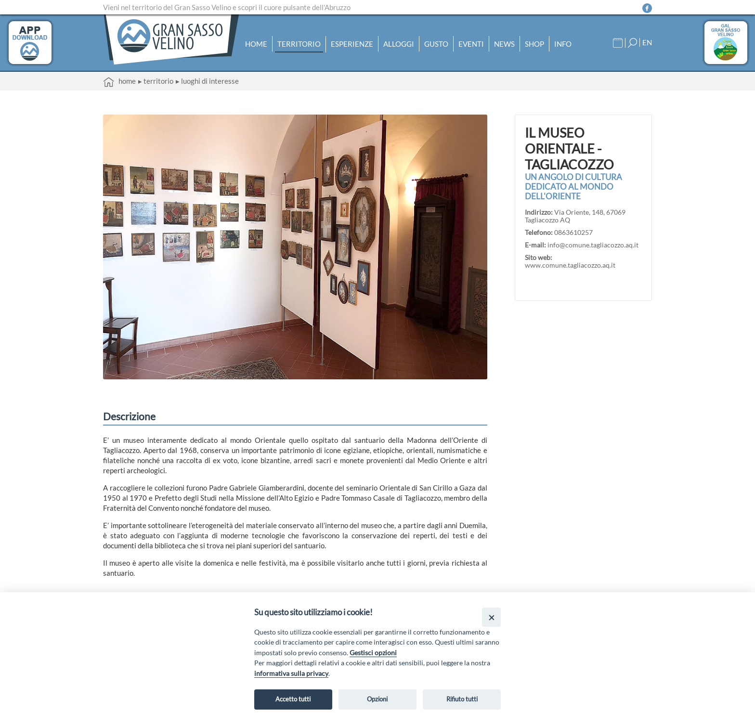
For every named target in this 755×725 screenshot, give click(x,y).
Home (256, 43)
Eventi (471, 43)
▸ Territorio (155, 81)
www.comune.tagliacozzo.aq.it (570, 265)
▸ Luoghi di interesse (207, 81)
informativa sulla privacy (291, 673)
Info (563, 43)
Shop (534, 43)
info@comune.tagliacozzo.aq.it (592, 245)
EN (647, 42)
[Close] (491, 617)
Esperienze (352, 43)
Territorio (299, 43)
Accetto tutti (293, 699)
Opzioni (377, 699)
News (504, 43)
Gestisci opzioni (373, 652)
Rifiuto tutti (462, 699)
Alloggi (398, 43)
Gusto (436, 43)
